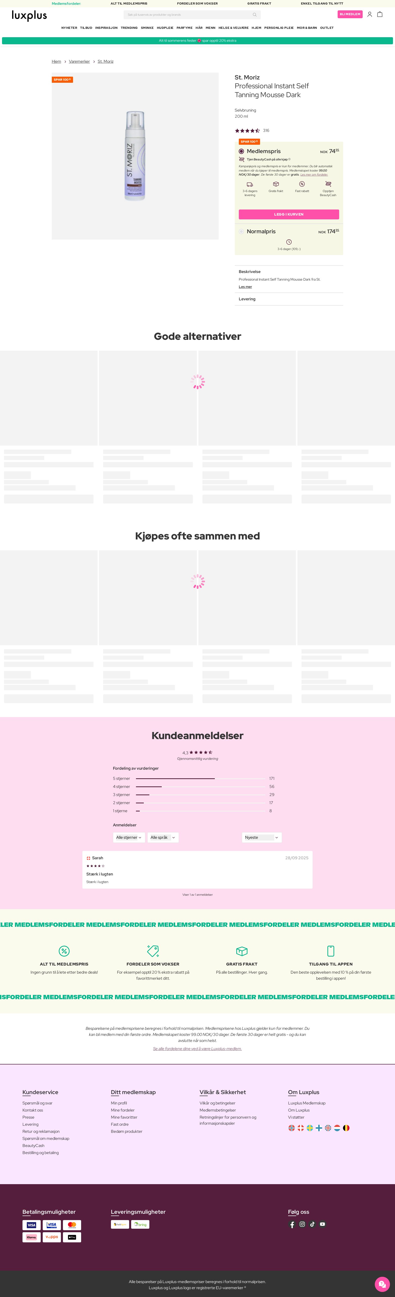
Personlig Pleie (279, 29)
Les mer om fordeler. (314, 173)
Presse (28, 1115)
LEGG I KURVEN (289, 212)
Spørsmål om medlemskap (45, 1136)
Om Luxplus (299, 1108)
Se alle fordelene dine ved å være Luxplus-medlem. (197, 1046)
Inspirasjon (106, 29)
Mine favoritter (124, 1115)
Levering (30, 1122)
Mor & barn (307, 29)
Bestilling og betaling (40, 1150)
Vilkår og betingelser (218, 1101)
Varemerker (79, 59)
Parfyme (185, 29)
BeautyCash (33, 1143)
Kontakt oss (32, 1108)
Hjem (256, 29)
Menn (211, 29)
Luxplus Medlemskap (307, 1101)
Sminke (147, 29)
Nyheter (69, 29)
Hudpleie (165, 29)
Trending (129, 29)
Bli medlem (350, 15)
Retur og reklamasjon (41, 1129)
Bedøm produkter (127, 1129)
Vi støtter (296, 1115)
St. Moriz (105, 59)
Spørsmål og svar (37, 1101)
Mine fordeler (123, 1108)
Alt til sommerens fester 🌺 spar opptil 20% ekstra (197, 38)
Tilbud (86, 29)
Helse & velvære (234, 29)
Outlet (327, 29)
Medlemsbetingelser (218, 1108)
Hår (199, 29)
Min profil (119, 1101)
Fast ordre (120, 1122)
